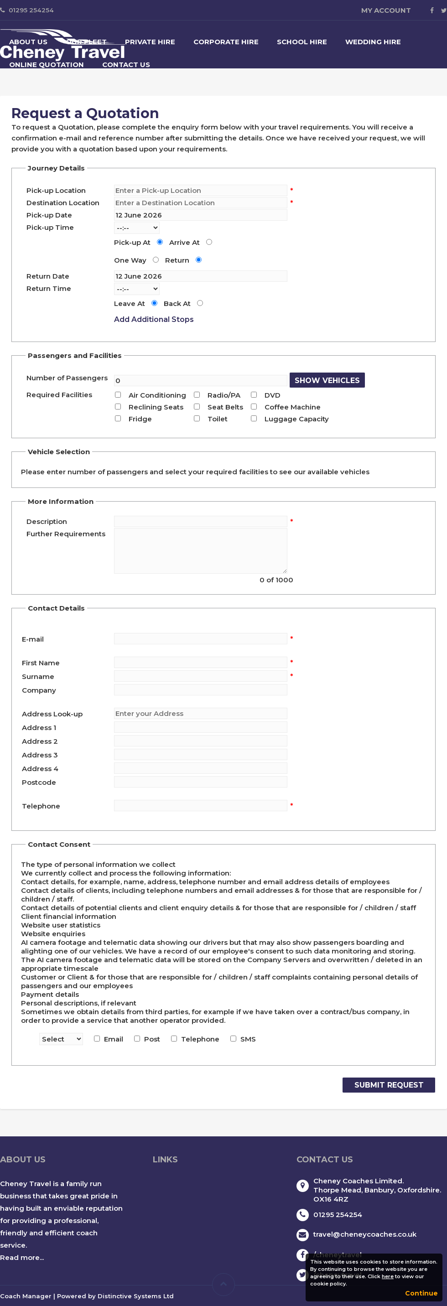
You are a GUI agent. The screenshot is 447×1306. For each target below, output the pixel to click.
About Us (28, 41)
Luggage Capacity (297, 419)
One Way (130, 260)
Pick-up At (132, 242)
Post (152, 1039)
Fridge (140, 419)
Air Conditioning (157, 395)
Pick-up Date (49, 215)
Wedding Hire (373, 41)
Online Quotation (46, 64)
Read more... (22, 1257)
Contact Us (126, 64)
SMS (248, 1039)
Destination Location (62, 202)
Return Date (47, 276)
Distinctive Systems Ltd (136, 1296)
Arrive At (184, 242)
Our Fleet (86, 41)
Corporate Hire (226, 41)
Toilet (218, 419)
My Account (386, 10)
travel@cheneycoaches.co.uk (364, 1234)
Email (113, 1039)
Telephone (200, 1039)
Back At (177, 303)
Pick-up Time (50, 227)
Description (46, 521)
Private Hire (150, 41)
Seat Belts (225, 407)
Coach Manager (26, 1296)
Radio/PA (224, 395)
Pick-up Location (56, 190)
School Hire (302, 41)
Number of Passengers (67, 377)
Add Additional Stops (154, 319)
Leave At (129, 303)
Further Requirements (65, 533)
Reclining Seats (156, 407)
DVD (273, 395)
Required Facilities (59, 394)
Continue (421, 1293)
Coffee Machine (293, 407)
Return (177, 260)
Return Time (48, 288)
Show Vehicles (327, 380)
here (388, 1276)
